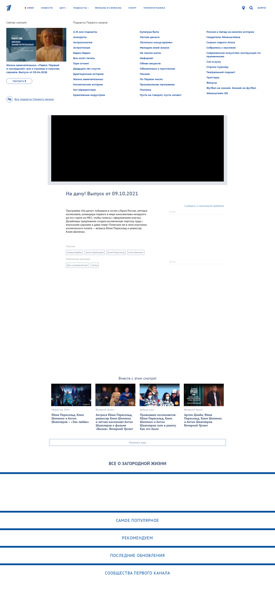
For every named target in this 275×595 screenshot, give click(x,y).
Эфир (30, 8)
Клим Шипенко (135, 252)
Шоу (63, 8)
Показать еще (137, 442)
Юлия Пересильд (116, 252)
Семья (95, 265)
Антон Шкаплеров (94, 252)
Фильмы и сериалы (108, 8)
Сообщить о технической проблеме (204, 205)
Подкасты (81, 8)
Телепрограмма (154, 8)
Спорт (132, 8)
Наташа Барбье (74, 252)
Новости (47, 8)
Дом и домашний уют (77, 265)
